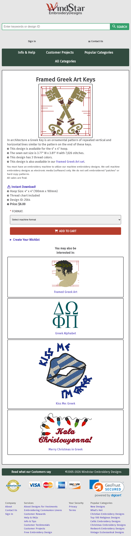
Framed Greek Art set (70, 161)
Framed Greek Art (65, 292)
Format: (17, 211)
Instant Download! (23, 187)
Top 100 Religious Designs (105, 517)
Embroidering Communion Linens (43, 510)
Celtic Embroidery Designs (105, 521)
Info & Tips (30, 521)
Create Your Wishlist (26, 239)
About (8, 506)
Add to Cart (65, 231)
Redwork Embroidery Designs (107, 528)
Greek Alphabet (65, 333)
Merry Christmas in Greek (66, 449)
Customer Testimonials (37, 524)
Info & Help (26, 53)
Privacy (73, 506)
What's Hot (96, 510)
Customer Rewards (35, 513)
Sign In (32, 41)
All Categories (65, 61)
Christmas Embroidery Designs (108, 524)
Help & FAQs (31, 517)
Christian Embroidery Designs (107, 513)
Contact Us (95, 42)
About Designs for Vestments (41, 506)
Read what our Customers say (31, 472)
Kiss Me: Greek (65, 403)
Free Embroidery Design (38, 532)
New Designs (97, 506)
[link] (107, 488)
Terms (72, 510)
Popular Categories (98, 53)
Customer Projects (60, 53)
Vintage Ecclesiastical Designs (107, 532)
